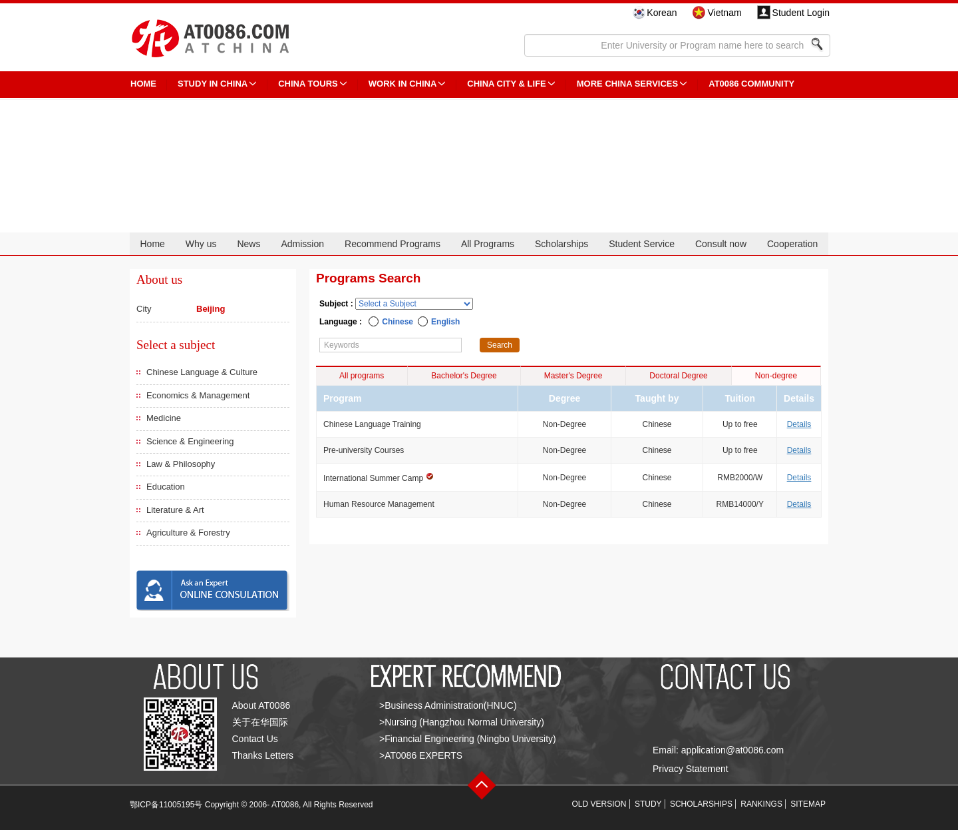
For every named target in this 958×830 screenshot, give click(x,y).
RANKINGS (761, 804)
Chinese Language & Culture (201, 372)
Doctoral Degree (678, 375)
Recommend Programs (392, 243)
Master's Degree (573, 375)
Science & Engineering (190, 441)
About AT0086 (261, 705)
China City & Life (506, 84)
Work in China (403, 84)
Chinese (397, 321)
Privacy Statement (690, 768)
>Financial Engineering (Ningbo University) (467, 738)
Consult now (720, 243)
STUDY (648, 804)
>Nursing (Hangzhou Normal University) (461, 722)
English (445, 321)
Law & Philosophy (180, 464)
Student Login (801, 12)
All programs (361, 375)
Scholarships (561, 243)
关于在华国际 (260, 722)
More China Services (627, 84)
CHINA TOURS (308, 84)
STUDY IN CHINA (212, 84)
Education (165, 487)
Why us (201, 243)
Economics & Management (197, 395)
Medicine (163, 418)
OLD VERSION (599, 804)
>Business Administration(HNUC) (448, 705)
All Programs (487, 243)
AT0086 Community (751, 84)
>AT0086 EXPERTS (420, 755)
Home (152, 243)
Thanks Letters (263, 755)
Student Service (642, 243)
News (248, 243)
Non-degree (776, 375)
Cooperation (792, 243)
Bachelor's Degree (463, 375)
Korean (662, 12)
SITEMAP (808, 804)
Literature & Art (175, 510)
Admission (302, 243)
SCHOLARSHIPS (701, 804)
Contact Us (255, 738)
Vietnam (724, 12)
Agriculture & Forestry (188, 533)
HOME (143, 84)
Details (799, 424)
